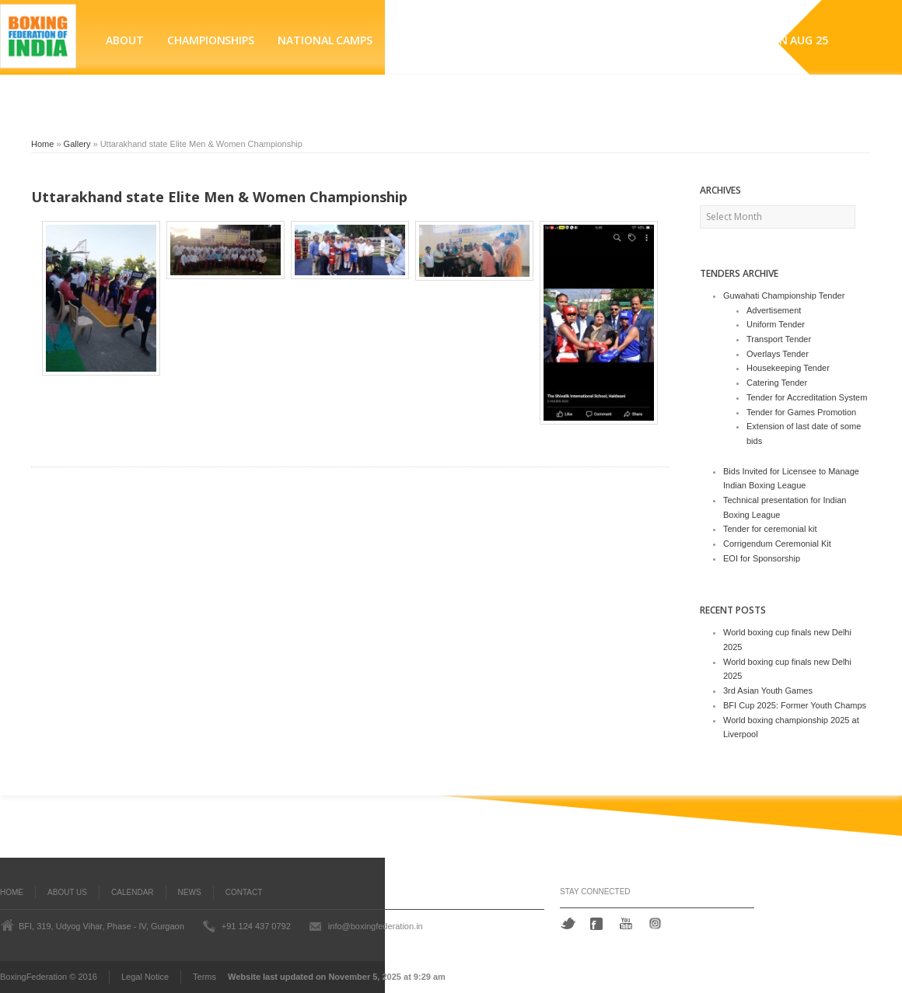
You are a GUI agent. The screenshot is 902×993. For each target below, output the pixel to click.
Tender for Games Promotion (801, 412)
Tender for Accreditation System (806, 397)
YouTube (627, 923)
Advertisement (773, 310)
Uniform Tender (775, 324)
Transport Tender (778, 339)
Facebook (598, 924)
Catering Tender (776, 382)
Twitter (568, 923)
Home (42, 144)
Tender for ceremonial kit (769, 528)
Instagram (657, 923)
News (189, 892)
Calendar (132, 892)
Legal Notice (145, 976)
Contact (244, 892)
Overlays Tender (777, 353)
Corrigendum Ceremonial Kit (777, 543)
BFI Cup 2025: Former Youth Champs (794, 705)
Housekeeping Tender (788, 367)
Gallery (77, 144)
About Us (67, 892)
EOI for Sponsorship (761, 558)
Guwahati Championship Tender (783, 295)
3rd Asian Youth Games (768, 690)
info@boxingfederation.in (375, 926)
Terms (204, 976)
